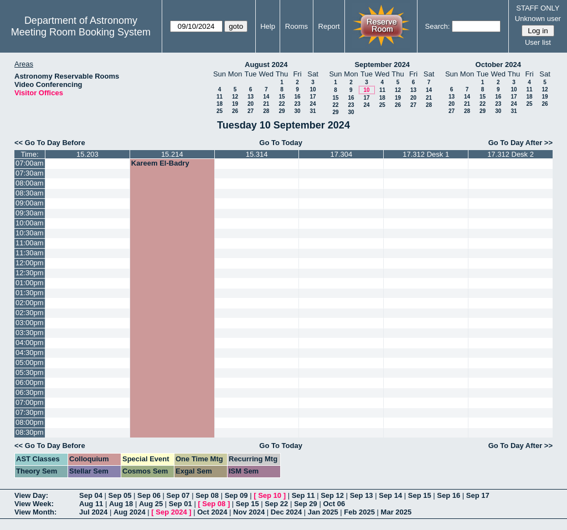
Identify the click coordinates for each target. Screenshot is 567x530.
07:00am (30, 163)
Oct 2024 (212, 512)
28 (266, 111)
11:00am (30, 243)
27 (251, 111)
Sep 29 (305, 504)
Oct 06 (334, 504)
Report (329, 26)
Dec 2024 (286, 512)
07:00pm (30, 402)
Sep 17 (477, 495)
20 (251, 104)
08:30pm (30, 432)
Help (267, 26)
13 (251, 97)
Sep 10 (269, 495)
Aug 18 (121, 504)
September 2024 (382, 64)
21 (266, 104)
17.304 (342, 154)
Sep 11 (303, 495)
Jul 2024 (93, 512)
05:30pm (30, 372)
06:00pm (30, 382)
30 (297, 111)
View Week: (34, 504)
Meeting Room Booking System (81, 32)
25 (220, 111)
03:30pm (30, 332)
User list (538, 42)
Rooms (296, 26)
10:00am (30, 223)
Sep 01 (180, 504)
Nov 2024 (249, 512)
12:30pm (30, 273)
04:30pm (30, 352)
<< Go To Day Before (49, 142)
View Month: (35, 512)
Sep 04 (90, 495)
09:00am (30, 203)
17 (313, 97)
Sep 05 (120, 495)
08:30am (30, 193)
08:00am (30, 183)
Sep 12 (332, 495)
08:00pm (30, 422)
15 (282, 97)
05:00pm (30, 362)
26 (235, 111)
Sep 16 (448, 495)
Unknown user (538, 18)
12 (235, 97)
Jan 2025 (323, 512)
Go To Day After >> (520, 142)
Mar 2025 (396, 512)
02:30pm (30, 312)
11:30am (30, 253)
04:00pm (30, 342)
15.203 (87, 154)
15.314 (257, 154)
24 (313, 104)
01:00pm (30, 283)
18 (220, 104)
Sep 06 (149, 495)
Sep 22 (276, 504)
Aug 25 (151, 504)
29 (282, 111)
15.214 (172, 154)
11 (220, 97)
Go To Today (280, 142)
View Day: (31, 495)
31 (313, 111)
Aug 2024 (130, 512)
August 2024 (266, 64)
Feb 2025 (359, 512)
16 (297, 97)
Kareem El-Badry (160, 163)
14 (266, 97)
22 (282, 104)
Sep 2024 (171, 512)
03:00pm (30, 322)
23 (297, 104)
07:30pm (30, 412)
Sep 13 (361, 495)
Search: (437, 26)
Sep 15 (419, 495)
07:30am (30, 173)
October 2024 (498, 64)
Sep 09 (236, 495)
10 (313, 89)
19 (235, 104)
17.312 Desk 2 (510, 154)
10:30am (30, 233)
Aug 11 (91, 504)
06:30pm (30, 392)
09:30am (30, 213)
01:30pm (30, 293)
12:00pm (30, 263)
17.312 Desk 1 (426, 154)
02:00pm (30, 303)
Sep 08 (207, 495)
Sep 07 (178, 495)
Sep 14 (390, 495)
